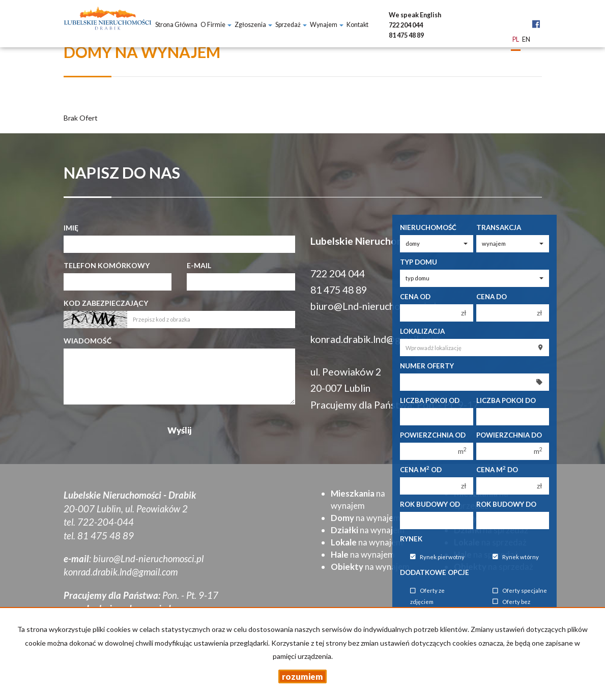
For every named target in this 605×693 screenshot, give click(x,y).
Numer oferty (427, 366)
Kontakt (357, 24)
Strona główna (176, 24)
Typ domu (418, 262)
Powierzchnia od (433, 435)
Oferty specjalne (520, 591)
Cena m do (497, 469)
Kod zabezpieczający (106, 303)
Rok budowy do (506, 504)
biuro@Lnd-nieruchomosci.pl (373, 306)
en (526, 40)
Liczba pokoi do (506, 400)
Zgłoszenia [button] (253, 24)
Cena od (415, 297)
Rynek (411, 539)
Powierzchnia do (509, 435)
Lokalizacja (422, 331)
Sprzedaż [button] (291, 24)
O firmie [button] (216, 24)
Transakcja (498, 227)
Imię (71, 227)
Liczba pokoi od (429, 400)
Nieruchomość (428, 227)
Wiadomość (87, 340)
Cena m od (421, 469)
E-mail (199, 265)
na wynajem (365, 517)
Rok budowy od (430, 504)
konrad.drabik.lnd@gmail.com (375, 339)
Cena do (491, 297)
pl (515, 40)
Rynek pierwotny (437, 557)
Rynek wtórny (516, 557)
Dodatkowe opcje (434, 572)
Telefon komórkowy (107, 265)
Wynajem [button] (326, 24)
